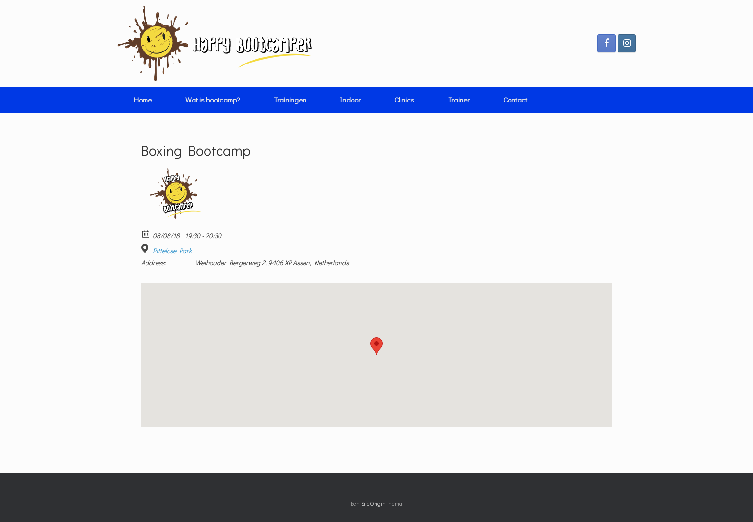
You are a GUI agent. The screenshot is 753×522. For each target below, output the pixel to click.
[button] (376, 346)
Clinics (404, 99)
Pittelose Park (172, 250)
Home (143, 99)
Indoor (350, 99)
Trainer (459, 99)
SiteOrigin (373, 503)
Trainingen (290, 99)
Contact (515, 99)
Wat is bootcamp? (212, 99)
